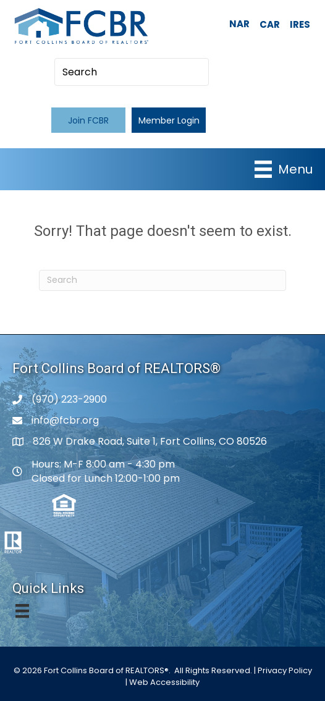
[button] (88, 120)
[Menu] (283, 169)
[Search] (162, 280)
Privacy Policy (285, 670)
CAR (270, 24)
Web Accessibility (164, 682)
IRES (300, 24)
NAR (239, 23)
